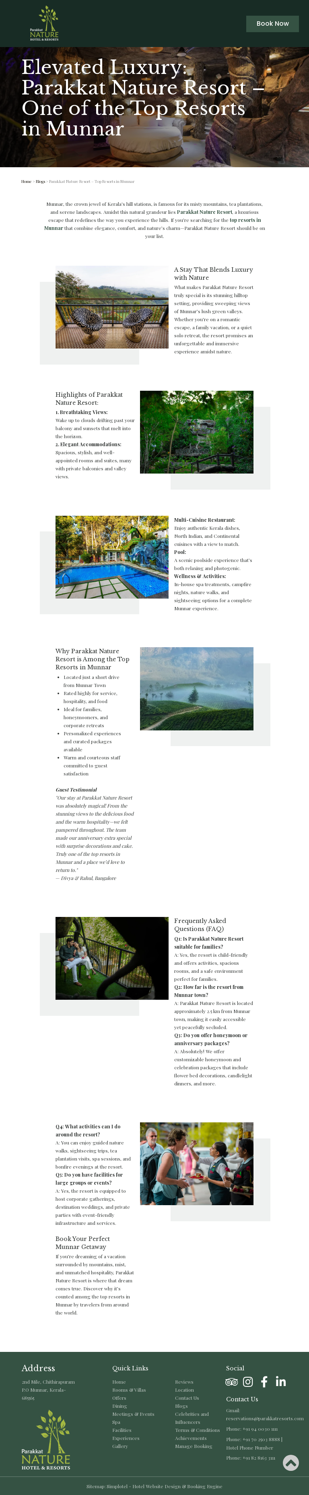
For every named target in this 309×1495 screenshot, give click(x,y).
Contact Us (187, 1398)
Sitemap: (96, 1486)
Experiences (126, 1438)
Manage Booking (193, 1446)
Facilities (122, 1430)
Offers (119, 1398)
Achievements (191, 1438)
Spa (116, 1422)
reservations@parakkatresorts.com (265, 1418)
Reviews (184, 1381)
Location (184, 1389)
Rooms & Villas (129, 1389)
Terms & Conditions (197, 1430)
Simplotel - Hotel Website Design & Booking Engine (164, 1486)
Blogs (40, 181)
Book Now (273, 23)
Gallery (120, 1446)
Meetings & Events (133, 1414)
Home (26, 181)
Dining (119, 1406)
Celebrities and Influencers (192, 1418)
